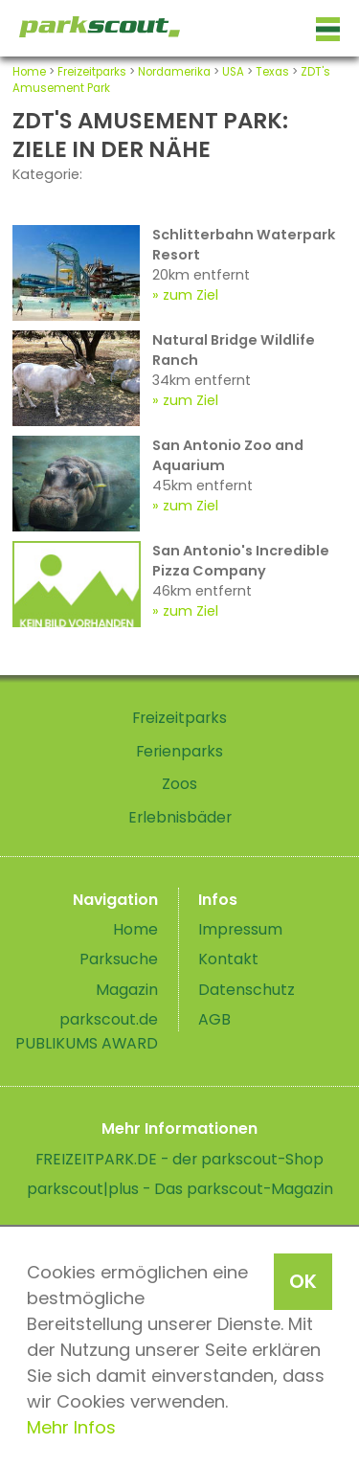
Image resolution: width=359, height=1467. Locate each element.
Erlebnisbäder (180, 817)
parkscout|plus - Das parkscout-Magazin (180, 1189)
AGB (214, 1019)
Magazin (127, 990)
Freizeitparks (91, 71)
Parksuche (118, 959)
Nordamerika (174, 71)
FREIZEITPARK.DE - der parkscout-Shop (179, 1159)
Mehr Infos (71, 1427)
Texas (272, 71)
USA (233, 71)
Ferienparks (179, 751)
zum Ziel (190, 295)
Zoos (179, 784)
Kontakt (228, 959)
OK (303, 1281)
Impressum (240, 929)
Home (29, 71)
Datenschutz (246, 990)
